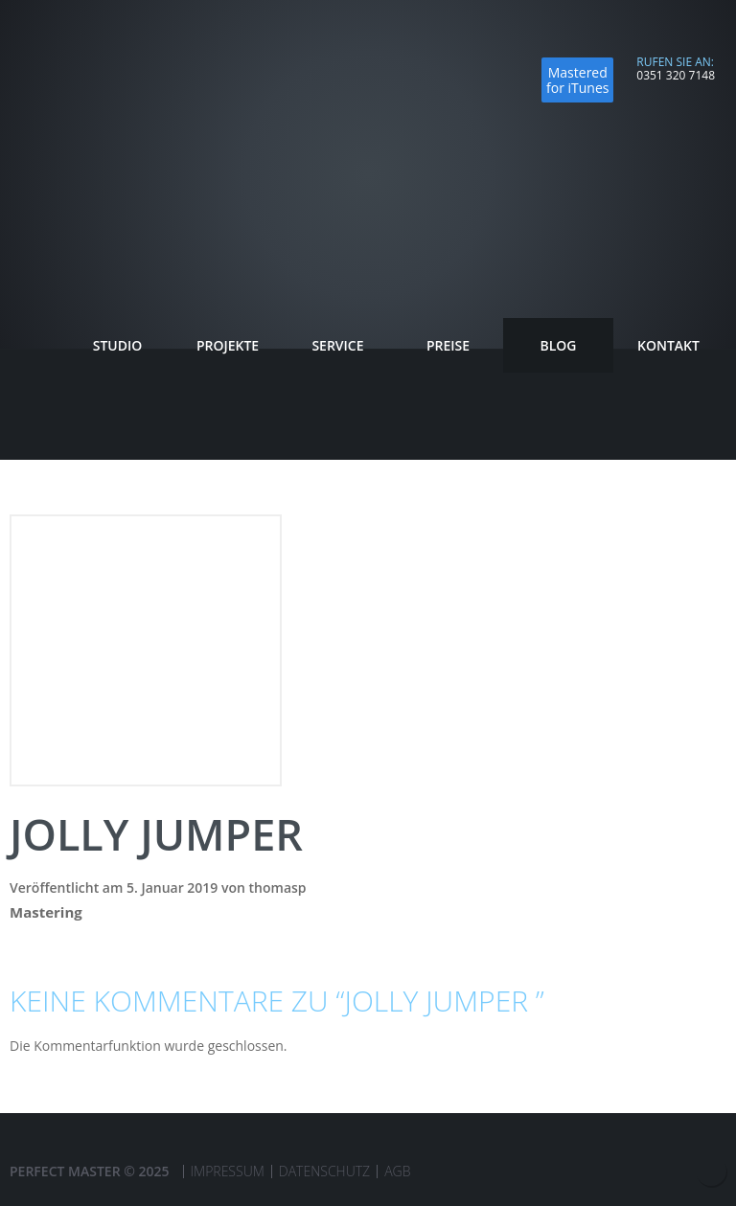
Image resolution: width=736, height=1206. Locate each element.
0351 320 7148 (675, 75)
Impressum (227, 1171)
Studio (118, 345)
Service (337, 348)
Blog (558, 345)
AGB (397, 1171)
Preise (448, 345)
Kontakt (668, 345)
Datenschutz (324, 1171)
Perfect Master (98, 82)
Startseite (36, 345)
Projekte (227, 345)
